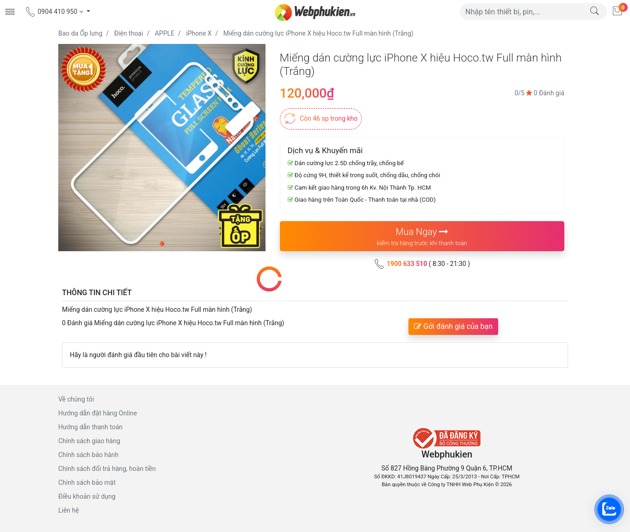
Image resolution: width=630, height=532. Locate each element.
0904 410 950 (55, 11)
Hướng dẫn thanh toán (90, 427)
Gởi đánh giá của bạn (453, 326)
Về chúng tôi (76, 399)
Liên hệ (68, 510)
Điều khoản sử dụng (87, 496)
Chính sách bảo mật (87, 482)
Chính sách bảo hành (88, 454)
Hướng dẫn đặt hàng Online (97, 413)
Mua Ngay (422, 237)
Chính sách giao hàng (89, 441)
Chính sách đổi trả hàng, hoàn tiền (107, 468)
